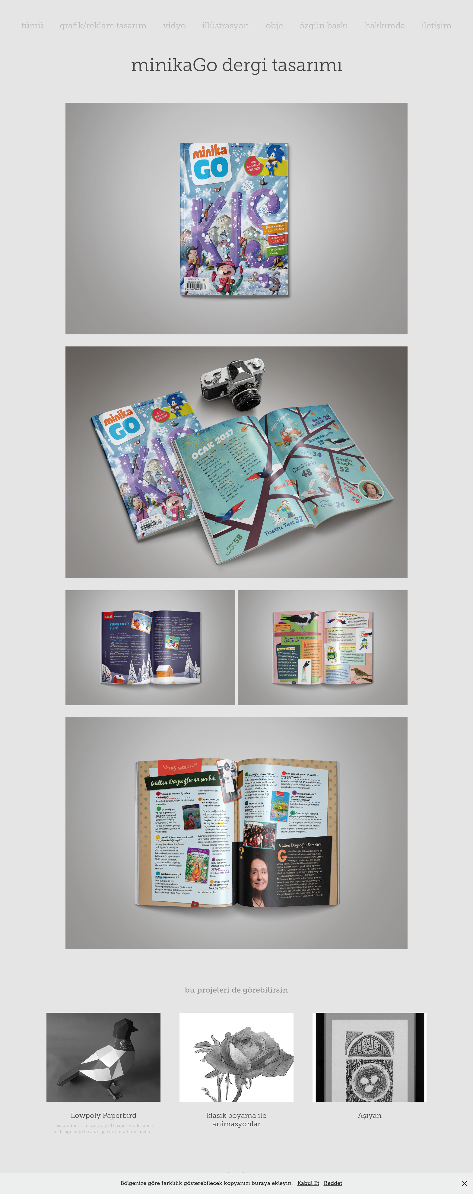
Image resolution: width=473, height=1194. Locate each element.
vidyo (174, 25)
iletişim (436, 25)
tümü (32, 25)
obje (274, 25)
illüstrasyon (225, 25)
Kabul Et (308, 1183)
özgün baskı (323, 25)
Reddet (333, 1183)
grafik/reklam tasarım (103, 25)
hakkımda (385, 25)
